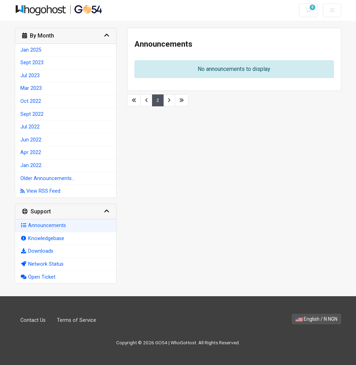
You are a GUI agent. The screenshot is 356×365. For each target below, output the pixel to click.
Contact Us (33, 320)
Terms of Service (76, 320)
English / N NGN (316, 319)
